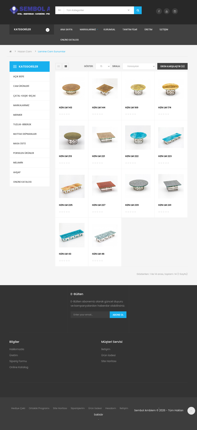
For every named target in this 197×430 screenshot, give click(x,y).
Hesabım (110, 408)
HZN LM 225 (66, 205)
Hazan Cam (25, 51)
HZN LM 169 (131, 107)
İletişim (105, 349)
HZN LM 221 (98, 156)
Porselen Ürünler (23, 153)
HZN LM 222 (132, 156)
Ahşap (17, 172)
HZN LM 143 (65, 107)
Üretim (13, 355)
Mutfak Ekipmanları (25, 133)
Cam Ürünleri (21, 86)
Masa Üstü (19, 143)
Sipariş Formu (18, 361)
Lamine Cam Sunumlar (51, 51)
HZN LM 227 (98, 205)
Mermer (17, 114)
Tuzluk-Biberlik (22, 124)
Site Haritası (108, 361)
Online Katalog (18, 367)
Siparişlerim (78, 408)
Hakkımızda (16, 349)
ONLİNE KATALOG (22, 181)
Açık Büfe (18, 76)
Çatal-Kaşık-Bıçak (24, 95)
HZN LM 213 (65, 156)
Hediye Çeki (18, 408)
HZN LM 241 (164, 205)
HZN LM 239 (132, 205)
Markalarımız (21, 105)
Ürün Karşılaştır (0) (172, 66)
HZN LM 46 (98, 254)
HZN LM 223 (165, 156)
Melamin (18, 162)
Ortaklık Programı (39, 408)
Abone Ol (118, 314)
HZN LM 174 (164, 107)
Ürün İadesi (108, 355)
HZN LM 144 (98, 107)
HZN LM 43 (65, 254)
